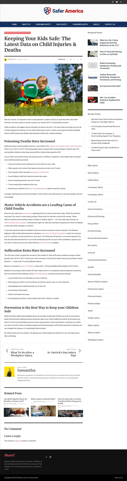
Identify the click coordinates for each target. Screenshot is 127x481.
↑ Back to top (118, 478)
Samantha (11, 59)
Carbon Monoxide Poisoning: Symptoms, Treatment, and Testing (110, 77)
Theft (90, 311)
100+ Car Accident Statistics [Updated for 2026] (110, 100)
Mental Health (94, 274)
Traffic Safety (94, 318)
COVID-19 (92, 202)
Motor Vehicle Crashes (98, 282)
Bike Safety (93, 165)
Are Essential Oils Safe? (110, 86)
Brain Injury (93, 173)
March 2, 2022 (22, 59)
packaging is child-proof (39, 172)
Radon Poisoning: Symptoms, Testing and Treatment (110, 66)
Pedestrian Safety (96, 289)
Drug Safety (93, 223)
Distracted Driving (96, 216)
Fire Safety (92, 245)
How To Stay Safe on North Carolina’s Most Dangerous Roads (69, 401)
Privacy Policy (33, 478)
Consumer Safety (95, 194)
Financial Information (98, 238)
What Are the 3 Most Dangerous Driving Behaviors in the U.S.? (109, 43)
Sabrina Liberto (65, 406)
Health (91, 267)
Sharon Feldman (38, 401)
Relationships (94, 303)
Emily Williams (11, 403)
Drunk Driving (94, 231)
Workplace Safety (95, 340)
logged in (17, 441)
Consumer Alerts (95, 187)
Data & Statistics (23, 32)
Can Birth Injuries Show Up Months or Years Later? (15, 400)
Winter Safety (94, 332)
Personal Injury (95, 296)
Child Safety (10, 32)
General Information (97, 260)
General (91, 253)
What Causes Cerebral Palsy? (43, 399)
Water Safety (93, 325)
